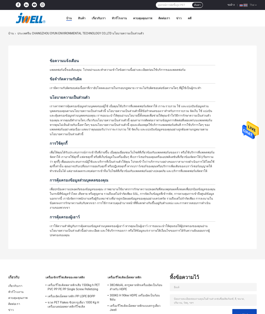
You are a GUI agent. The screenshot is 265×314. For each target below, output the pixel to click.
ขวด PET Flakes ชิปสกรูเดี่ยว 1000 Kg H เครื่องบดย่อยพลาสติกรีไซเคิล (73, 304)
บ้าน (69, 18)
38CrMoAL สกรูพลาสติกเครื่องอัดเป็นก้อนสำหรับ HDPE (136, 287)
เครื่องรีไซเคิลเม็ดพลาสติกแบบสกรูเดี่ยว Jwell (135, 308)
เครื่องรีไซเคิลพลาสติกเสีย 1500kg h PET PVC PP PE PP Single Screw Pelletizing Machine (74, 287)
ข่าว (179, 18)
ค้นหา (197, 5)
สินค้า (82, 18)
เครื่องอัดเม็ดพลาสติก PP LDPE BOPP (71, 296)
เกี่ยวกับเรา (99, 18)
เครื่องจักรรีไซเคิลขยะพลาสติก (65, 277)
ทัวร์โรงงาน (119, 18)
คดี (190, 18)
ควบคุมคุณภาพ (142, 18)
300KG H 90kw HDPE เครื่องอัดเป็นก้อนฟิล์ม (135, 297)
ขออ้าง (231, 4)
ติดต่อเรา (164, 18)
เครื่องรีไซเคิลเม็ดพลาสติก (124, 277)
